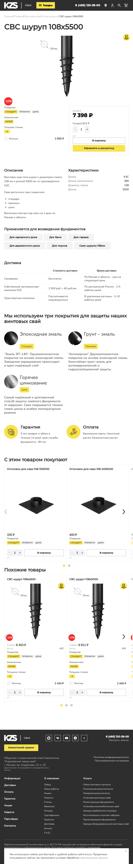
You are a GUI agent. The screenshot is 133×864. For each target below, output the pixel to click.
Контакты (10, 825)
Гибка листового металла (97, 784)
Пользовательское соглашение (112, 760)
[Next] (123, 512)
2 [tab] (69, 565)
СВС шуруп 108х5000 (83, 579)
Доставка (10, 785)
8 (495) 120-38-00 (87, 5)
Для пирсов (59, 245)
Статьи (48, 802)
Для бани (55, 237)
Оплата (8, 792)
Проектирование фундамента (99, 819)
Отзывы (48, 810)
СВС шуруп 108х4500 (21, 579)
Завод (47, 784)
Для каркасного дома (23, 237)
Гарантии (9, 798)
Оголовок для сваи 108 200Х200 (91, 469)
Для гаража (81, 237)
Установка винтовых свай (97, 797)
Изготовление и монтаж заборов (101, 815)
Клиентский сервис (21, 747)
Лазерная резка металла (96, 793)
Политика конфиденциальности (111, 757)
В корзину (44, 552)
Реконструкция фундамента (98, 802)
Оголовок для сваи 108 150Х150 (28, 469)
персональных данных (94, 857)
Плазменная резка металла (98, 789)
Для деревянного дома (25, 245)
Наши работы (51, 789)
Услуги (87, 778)
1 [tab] (64, 565)
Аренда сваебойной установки (100, 810)
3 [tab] (71, 705)
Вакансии (49, 806)
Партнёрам (11, 819)
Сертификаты (51, 815)
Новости (9, 812)
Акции (8, 805)
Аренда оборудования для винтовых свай (106, 824)
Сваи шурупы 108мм (92, 245)
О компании (51, 778)
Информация (12, 778)
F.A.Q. (47, 832)
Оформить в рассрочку (99, 148)
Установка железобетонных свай (101, 806)
